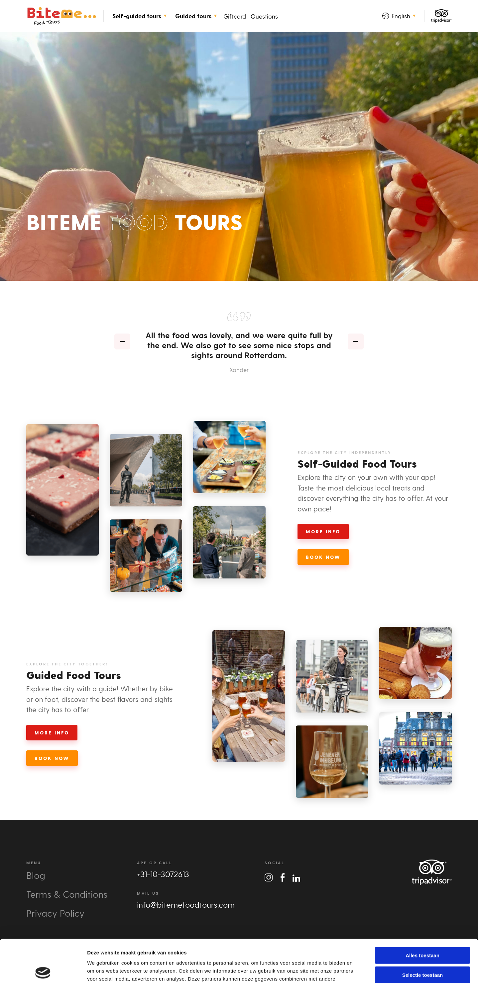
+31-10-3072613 (163, 874)
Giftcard (234, 16)
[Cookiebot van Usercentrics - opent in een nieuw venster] (43, 972)
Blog (35, 875)
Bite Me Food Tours (61, 16)
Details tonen (359, 972)
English (399, 15)
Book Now (323, 557)
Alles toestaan (422, 913)
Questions (264, 16)
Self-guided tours (139, 16)
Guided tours (196, 16)
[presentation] (122, 341)
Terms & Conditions (66, 893)
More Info (323, 531)
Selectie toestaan (422, 933)
